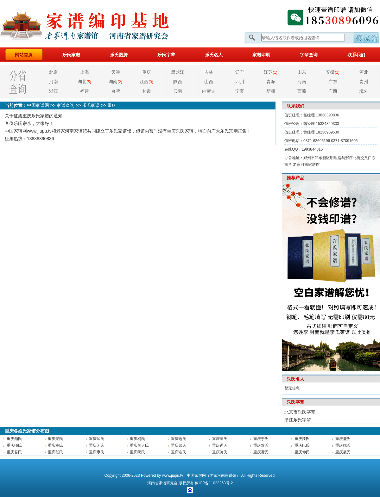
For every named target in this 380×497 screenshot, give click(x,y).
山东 (301, 72)
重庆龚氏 (261, 452)
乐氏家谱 (71, 54)
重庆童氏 (219, 439)
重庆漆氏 (302, 439)
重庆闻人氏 (139, 445)
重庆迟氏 (219, 445)
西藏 (301, 91)
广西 (332, 91)
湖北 (84, 81)
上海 (84, 72)
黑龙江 (177, 72)
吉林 (208, 72)
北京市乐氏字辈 (299, 411)
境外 (363, 91)
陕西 (177, 81)
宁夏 (239, 91)
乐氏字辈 (166, 54)
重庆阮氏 (137, 452)
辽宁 (239, 72)
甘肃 (146, 91)
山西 (208, 81)
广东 (332, 81)
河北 (363, 72)
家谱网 (95, 23)
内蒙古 (208, 91)
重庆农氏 (261, 445)
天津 (115, 72)
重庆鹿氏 (343, 439)
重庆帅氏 (96, 439)
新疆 (270, 91)
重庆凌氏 (343, 452)
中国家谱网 (38, 105)
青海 (270, 81)
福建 (84, 91)
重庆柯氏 (137, 439)
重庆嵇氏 (55, 452)
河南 (53, 81)
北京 (53, 72)
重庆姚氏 (343, 445)
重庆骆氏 (219, 452)
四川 (239, 81)
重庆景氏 (55, 439)
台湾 (115, 91)
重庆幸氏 (55, 445)
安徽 (332, 72)
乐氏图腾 (119, 54)
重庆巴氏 (302, 445)
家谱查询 (65, 105)
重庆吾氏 (14, 452)
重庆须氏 (14, 445)
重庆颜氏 (14, 439)
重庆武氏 (178, 445)
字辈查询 (309, 54)
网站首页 (24, 54)
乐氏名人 (214, 54)
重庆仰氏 (302, 452)
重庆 (146, 72)
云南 (177, 91)
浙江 (53, 91)
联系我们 (356, 54)
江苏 (270, 72)
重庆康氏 (96, 452)
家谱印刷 (261, 54)
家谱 (162, 483)
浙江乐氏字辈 (297, 419)
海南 (301, 81)
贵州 (363, 81)
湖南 (115, 81)
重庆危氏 (178, 439)
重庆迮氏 (178, 452)
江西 (146, 81)
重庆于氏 (261, 439)
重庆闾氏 (96, 445)
